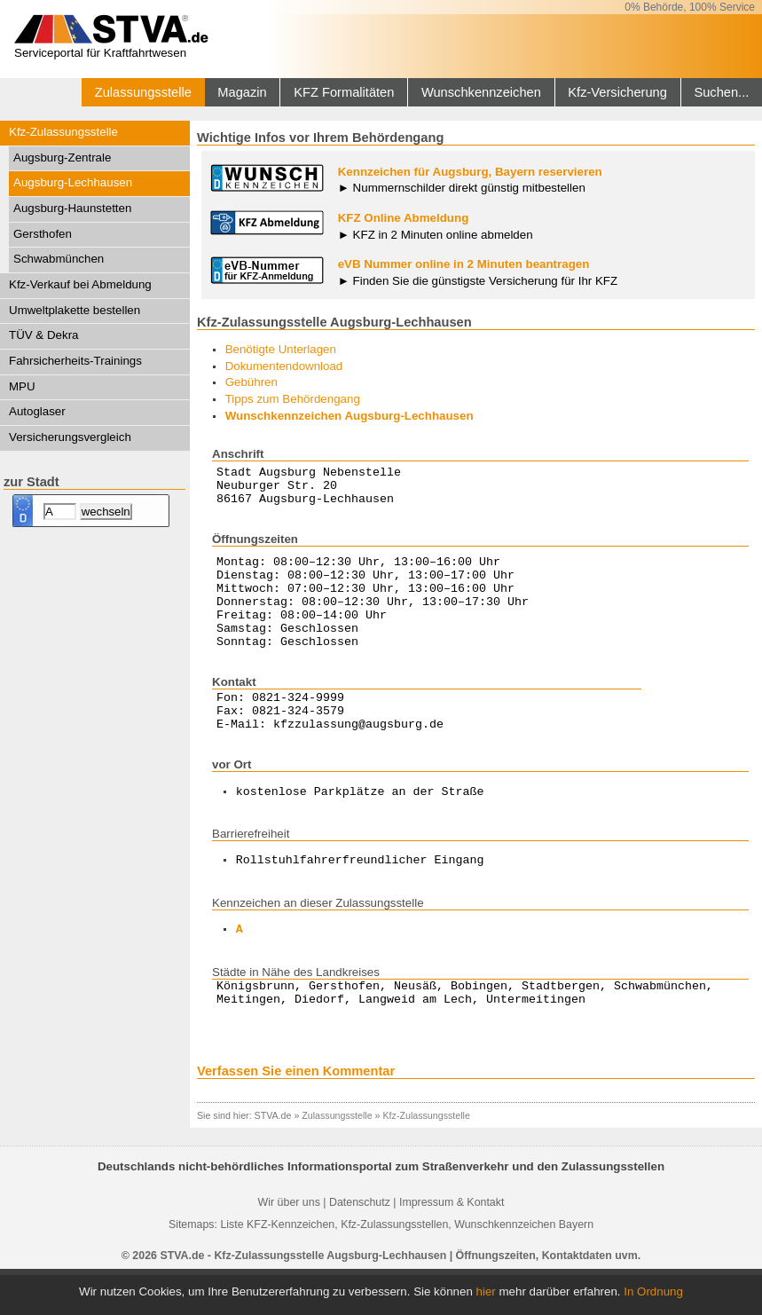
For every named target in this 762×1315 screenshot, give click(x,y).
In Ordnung (653, 1291)
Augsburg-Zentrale (62, 157)
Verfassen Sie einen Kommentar (296, 1111)
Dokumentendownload (284, 366)
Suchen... (721, 92)
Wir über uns (289, 1242)
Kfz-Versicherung (617, 92)
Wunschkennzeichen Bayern (523, 1264)
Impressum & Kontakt (451, 1242)
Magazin (241, 92)
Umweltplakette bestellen (74, 310)
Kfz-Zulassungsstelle (63, 131)
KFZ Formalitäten (344, 92)
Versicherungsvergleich (70, 437)
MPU (22, 386)
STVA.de (273, 1155)
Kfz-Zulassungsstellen (394, 1264)
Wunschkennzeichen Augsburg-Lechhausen (349, 415)
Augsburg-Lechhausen (72, 182)
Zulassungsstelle (143, 92)
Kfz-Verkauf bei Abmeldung (80, 284)
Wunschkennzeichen (481, 92)
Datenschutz (359, 1242)
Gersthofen (42, 233)
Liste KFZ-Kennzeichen (277, 1264)
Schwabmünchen (58, 258)
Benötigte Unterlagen (280, 349)
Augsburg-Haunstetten (72, 208)
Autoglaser (37, 411)
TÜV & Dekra (44, 335)
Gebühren (251, 382)
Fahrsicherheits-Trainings (75, 360)
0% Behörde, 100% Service (690, 7)
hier (486, 1291)
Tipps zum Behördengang (292, 399)
